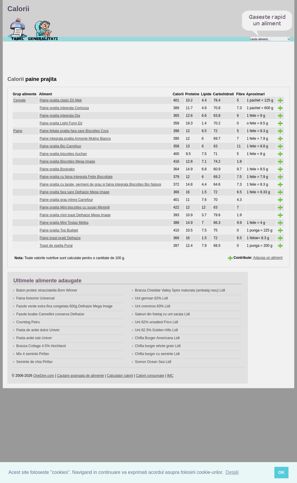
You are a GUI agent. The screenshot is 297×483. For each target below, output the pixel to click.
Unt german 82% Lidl (151, 298)
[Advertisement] (114, 59)
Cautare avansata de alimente (80, 376)
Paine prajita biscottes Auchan (63, 154)
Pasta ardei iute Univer (34, 338)
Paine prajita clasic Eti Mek (61, 100)
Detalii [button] (232, 472)
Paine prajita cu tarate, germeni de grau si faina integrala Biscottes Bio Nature (100, 184)
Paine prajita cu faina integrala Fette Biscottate (76, 177)
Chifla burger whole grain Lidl (158, 346)
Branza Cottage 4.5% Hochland (41, 346)
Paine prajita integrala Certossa (64, 108)
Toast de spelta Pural (56, 246)
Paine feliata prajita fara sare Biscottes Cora (74, 131)
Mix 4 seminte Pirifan (32, 354)
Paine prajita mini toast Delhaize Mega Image (75, 215)
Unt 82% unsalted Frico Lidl (156, 322)
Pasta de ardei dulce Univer (37, 330)
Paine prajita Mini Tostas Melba (64, 223)
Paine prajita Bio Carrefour (60, 146)
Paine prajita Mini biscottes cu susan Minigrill (75, 207)
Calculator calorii (120, 376)
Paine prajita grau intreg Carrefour (66, 200)
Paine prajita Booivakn (57, 169)
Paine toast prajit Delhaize (60, 238)
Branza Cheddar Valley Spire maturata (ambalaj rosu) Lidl (180, 290)
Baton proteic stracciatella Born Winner (46, 290)
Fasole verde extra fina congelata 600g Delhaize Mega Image (64, 306)
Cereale (19, 100)
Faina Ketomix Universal (35, 298)
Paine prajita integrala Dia (60, 116)
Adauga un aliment (268, 258)
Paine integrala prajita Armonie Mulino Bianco (75, 138)
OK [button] (281, 472)
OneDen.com (43, 376)
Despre (43, 29)
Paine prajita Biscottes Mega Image (67, 161)
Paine (17, 131)
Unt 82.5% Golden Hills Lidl (156, 330)
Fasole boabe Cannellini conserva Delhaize (50, 314)
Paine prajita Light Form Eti (61, 123)
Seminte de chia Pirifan (34, 362)
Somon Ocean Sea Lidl (153, 362)
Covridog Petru (28, 322)
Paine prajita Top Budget (59, 230)
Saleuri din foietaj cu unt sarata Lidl (162, 314)
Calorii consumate (150, 376)
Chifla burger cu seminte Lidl (157, 354)
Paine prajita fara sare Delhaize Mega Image (74, 192)
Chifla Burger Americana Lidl (157, 338)
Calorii (17, 29)
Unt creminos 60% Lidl (152, 306)
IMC (170, 376)
